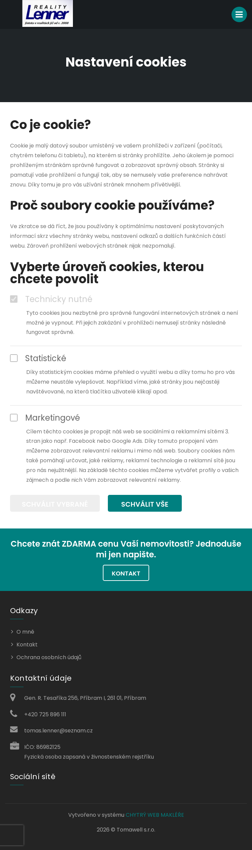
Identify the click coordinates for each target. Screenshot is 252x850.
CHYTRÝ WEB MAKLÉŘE (155, 815)
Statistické (38, 358)
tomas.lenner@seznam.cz (58, 730)
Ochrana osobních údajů (48, 657)
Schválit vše (145, 504)
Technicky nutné (51, 299)
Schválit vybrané (55, 504)
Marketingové (45, 418)
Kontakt (126, 573)
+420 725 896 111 (45, 714)
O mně (25, 632)
